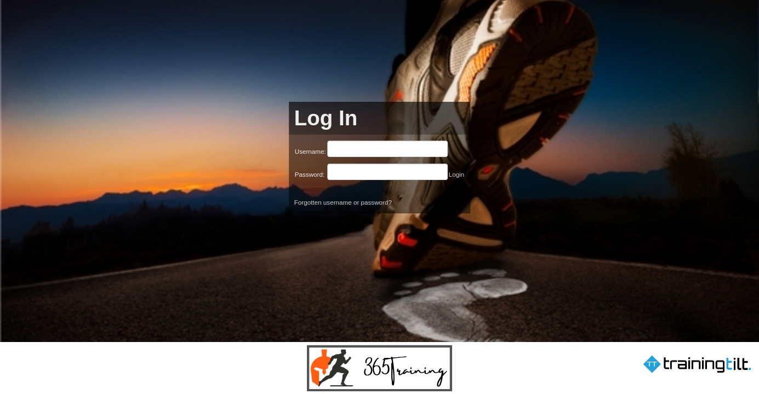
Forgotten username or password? (343, 202)
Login (457, 174)
